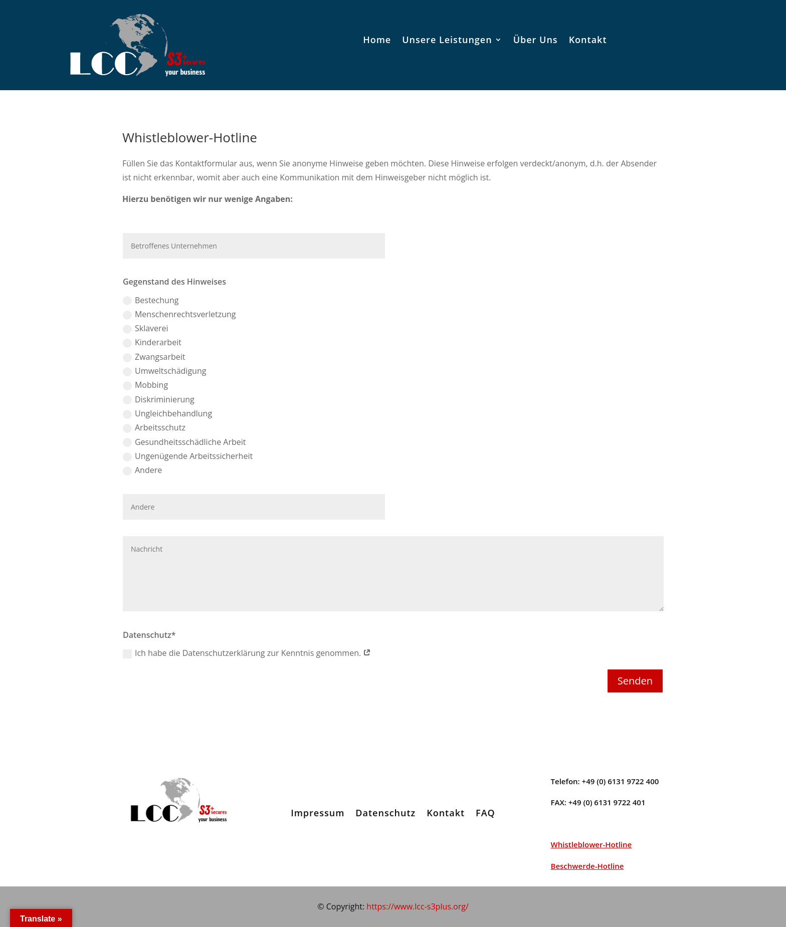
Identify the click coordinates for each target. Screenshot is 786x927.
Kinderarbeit (152, 342)
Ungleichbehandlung (167, 413)
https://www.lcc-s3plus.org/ (417, 906)
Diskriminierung (158, 399)
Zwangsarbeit (154, 356)
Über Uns (535, 40)
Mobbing (145, 384)
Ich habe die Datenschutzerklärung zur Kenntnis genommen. (247, 652)
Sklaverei (145, 328)
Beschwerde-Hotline (587, 866)
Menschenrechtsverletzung (179, 314)
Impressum (317, 813)
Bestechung (150, 300)
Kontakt (588, 40)
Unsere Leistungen (447, 40)
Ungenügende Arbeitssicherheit (188, 455)
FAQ (485, 813)
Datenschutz (385, 813)
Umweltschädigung (164, 370)
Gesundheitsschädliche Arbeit (184, 441)
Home (377, 40)
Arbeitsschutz (154, 427)
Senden (635, 680)
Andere (142, 470)
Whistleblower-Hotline (591, 844)
